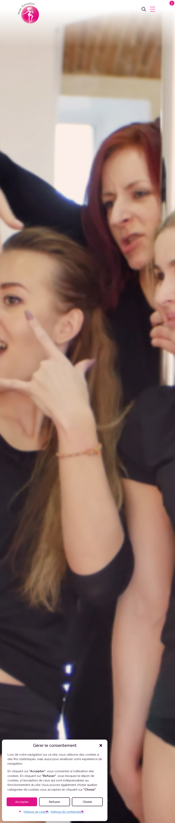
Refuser (54, 802)
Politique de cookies (36, 811)
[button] (101, 745)
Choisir (87, 802)
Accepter (22, 802)
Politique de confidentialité (67, 811)
